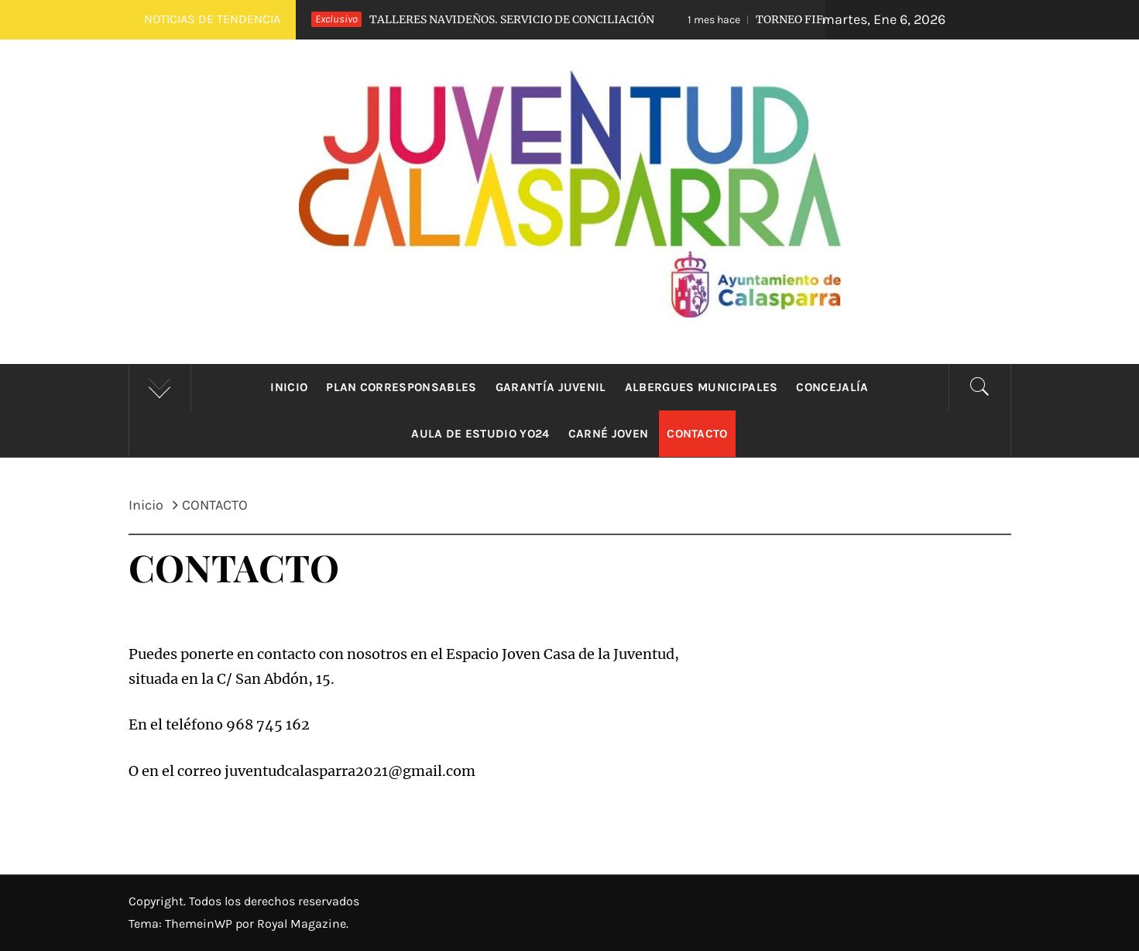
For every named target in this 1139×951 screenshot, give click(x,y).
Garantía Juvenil (551, 387)
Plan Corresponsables (401, 387)
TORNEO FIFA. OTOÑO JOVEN (804, 19)
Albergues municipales (701, 387)
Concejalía (832, 387)
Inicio (288, 387)
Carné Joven (608, 434)
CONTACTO (697, 434)
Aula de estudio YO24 (480, 434)
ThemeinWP (200, 923)
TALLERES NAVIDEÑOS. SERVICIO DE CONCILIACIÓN (469, 19)
